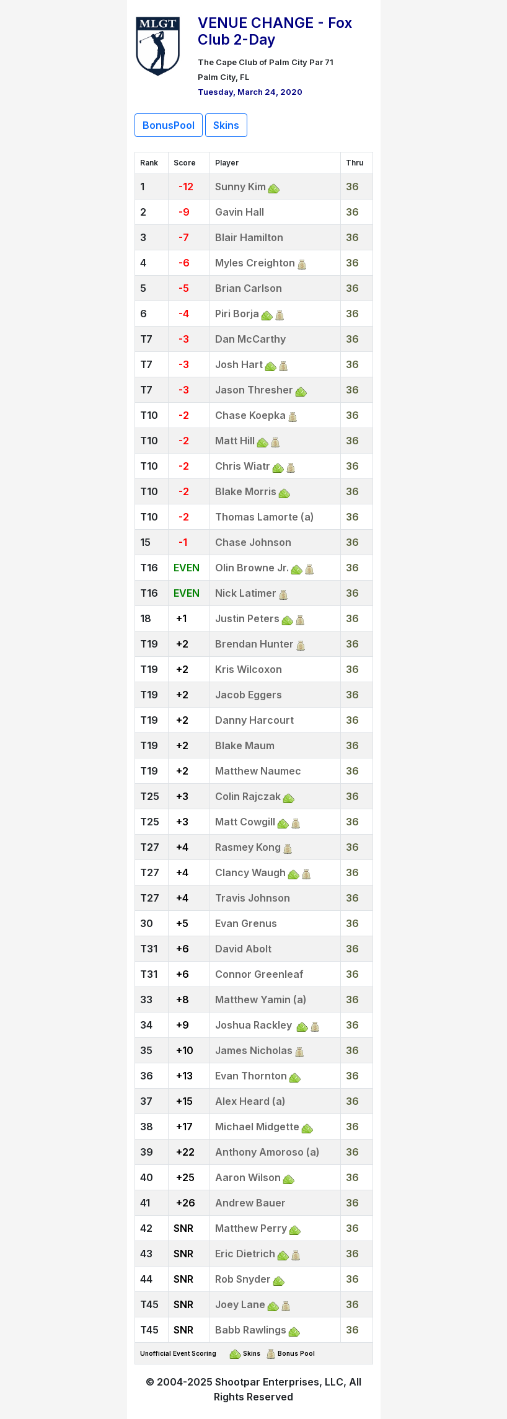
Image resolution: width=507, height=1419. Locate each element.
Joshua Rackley (254, 1025)
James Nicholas (254, 1050)
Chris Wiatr (242, 466)
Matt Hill (235, 440)
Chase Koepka (250, 415)
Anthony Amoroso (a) (267, 1152)
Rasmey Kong (248, 847)
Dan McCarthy (250, 339)
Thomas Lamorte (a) (264, 517)
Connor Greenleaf (259, 974)
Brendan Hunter (254, 644)
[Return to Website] (158, 44)
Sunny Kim (240, 186)
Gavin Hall (239, 212)
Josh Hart (239, 364)
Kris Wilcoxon (248, 669)
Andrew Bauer (250, 1203)
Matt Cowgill (245, 821)
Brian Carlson (248, 288)
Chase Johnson (253, 542)
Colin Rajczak (248, 796)
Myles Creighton (255, 263)
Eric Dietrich (245, 1253)
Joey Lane (240, 1304)
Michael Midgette (257, 1126)
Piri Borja (237, 313)
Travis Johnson (252, 898)
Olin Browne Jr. (252, 567)
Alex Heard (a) (250, 1101)
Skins (226, 125)
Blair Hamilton (249, 237)
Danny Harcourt (254, 720)
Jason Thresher (254, 390)
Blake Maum (245, 745)
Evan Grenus (246, 923)
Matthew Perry (251, 1228)
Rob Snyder (243, 1279)
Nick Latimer (245, 593)
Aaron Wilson (248, 1177)
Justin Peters (247, 618)
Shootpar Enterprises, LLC (279, 1382)
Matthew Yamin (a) (261, 999)
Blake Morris (245, 491)
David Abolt (243, 948)
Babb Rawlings (250, 1330)
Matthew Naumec (258, 771)
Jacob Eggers (248, 694)
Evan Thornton (251, 1076)
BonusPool (169, 125)
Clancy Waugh (250, 872)
